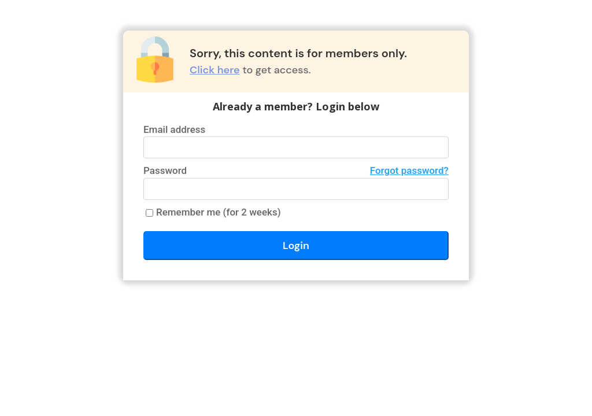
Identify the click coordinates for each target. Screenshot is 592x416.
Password (296, 171)
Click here (215, 70)
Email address (174, 129)
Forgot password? (409, 170)
